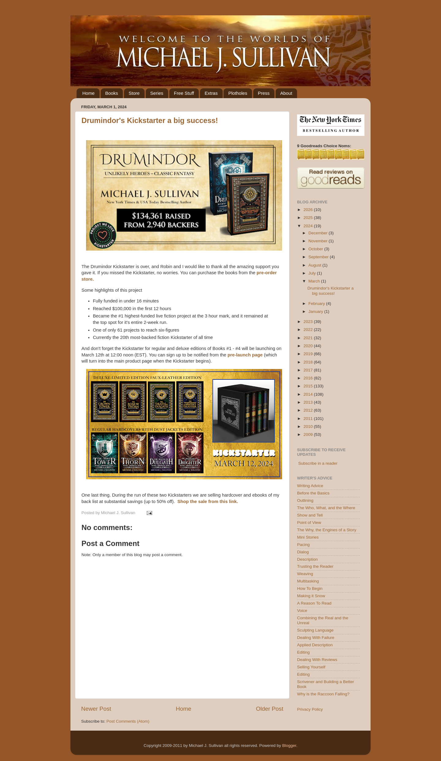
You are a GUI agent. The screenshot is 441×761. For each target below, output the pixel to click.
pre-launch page (245, 354)
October (316, 249)
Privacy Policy (310, 709)
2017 (308, 370)
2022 (308, 329)
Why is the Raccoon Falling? (323, 694)
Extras (211, 93)
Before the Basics (313, 493)
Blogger (289, 745)
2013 (308, 402)
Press (264, 93)
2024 (308, 226)
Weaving (305, 573)
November (318, 241)
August (315, 265)
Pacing (303, 544)
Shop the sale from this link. (207, 501)
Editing (303, 652)
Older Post (269, 708)
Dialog (303, 552)
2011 (308, 418)
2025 (308, 217)
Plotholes (237, 93)
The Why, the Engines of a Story (326, 530)
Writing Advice (310, 485)
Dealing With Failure (315, 637)
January (316, 311)
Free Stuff (184, 93)
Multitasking (308, 581)
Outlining (305, 500)
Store (134, 93)
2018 (308, 362)
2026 (308, 209)
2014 (308, 394)
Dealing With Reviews (317, 659)
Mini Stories (308, 537)
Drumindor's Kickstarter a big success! (149, 120)
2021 (308, 338)
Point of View (309, 522)
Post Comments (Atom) (128, 721)
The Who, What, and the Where (326, 507)
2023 (308, 321)
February (317, 303)
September (319, 257)
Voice (302, 610)
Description (307, 559)
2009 (308, 434)
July (312, 273)
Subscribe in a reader (317, 463)
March (314, 281)
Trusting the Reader (315, 566)
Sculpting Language (315, 630)
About (286, 93)
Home (88, 93)
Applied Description (315, 645)
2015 (308, 386)
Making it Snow (311, 596)
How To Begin (309, 588)
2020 (308, 346)
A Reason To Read (314, 603)
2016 (308, 378)
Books (111, 93)
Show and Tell (310, 515)
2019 (308, 354)
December (318, 233)
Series (157, 93)
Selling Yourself (311, 667)
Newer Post (96, 708)
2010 (308, 426)
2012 (308, 410)
